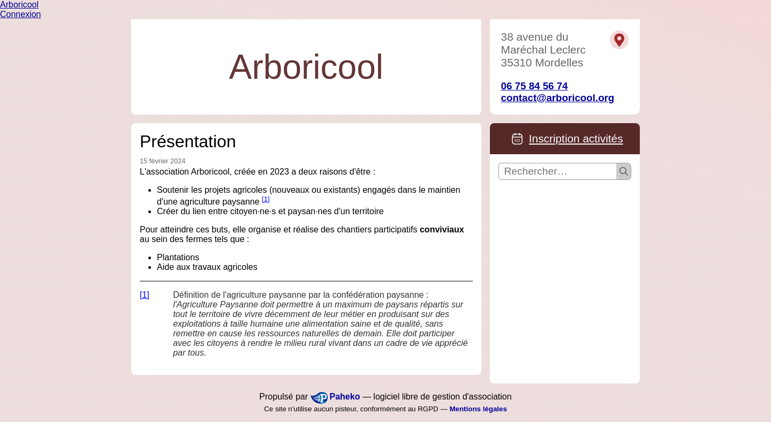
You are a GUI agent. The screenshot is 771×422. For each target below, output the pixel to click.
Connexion (20, 14)
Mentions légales (478, 409)
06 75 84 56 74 (534, 86)
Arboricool (19, 4)
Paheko (345, 396)
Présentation (188, 141)
